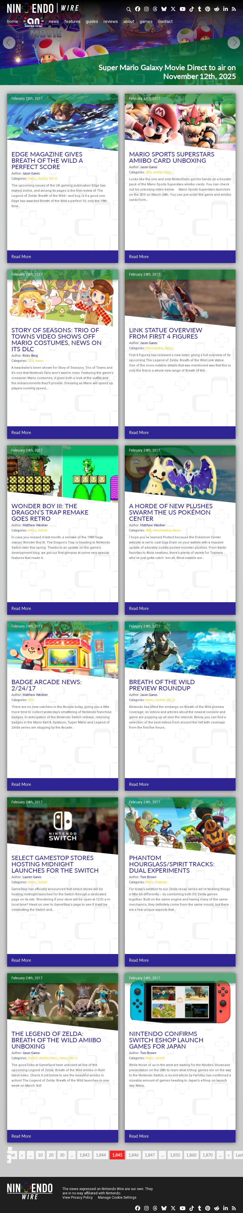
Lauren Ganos (32, 877)
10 (40, 1155)
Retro (149, 882)
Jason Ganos (31, 173)
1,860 (191, 1155)
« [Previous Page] (22, 1155)
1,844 (101, 1155)
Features (72, 21)
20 (51, 1155)
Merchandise (154, 348)
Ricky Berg (30, 355)
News (54, 21)
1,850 (175, 1155)
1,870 (208, 1155)
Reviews (111, 21)
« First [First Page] (11, 1153)
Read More (21, 256)
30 (62, 1155)
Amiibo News (162, 172)
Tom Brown (148, 877)
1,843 (85, 1155)
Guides (92, 21)
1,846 (134, 1155)
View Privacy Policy (77, 1198)
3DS (148, 172)
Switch (42, 178)
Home (12, 21)
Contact (165, 21)
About (128, 21)
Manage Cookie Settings (117, 1198)
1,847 (150, 1155)
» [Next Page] (229, 1155)
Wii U (53, 178)
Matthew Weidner (35, 525)
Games (146, 21)
